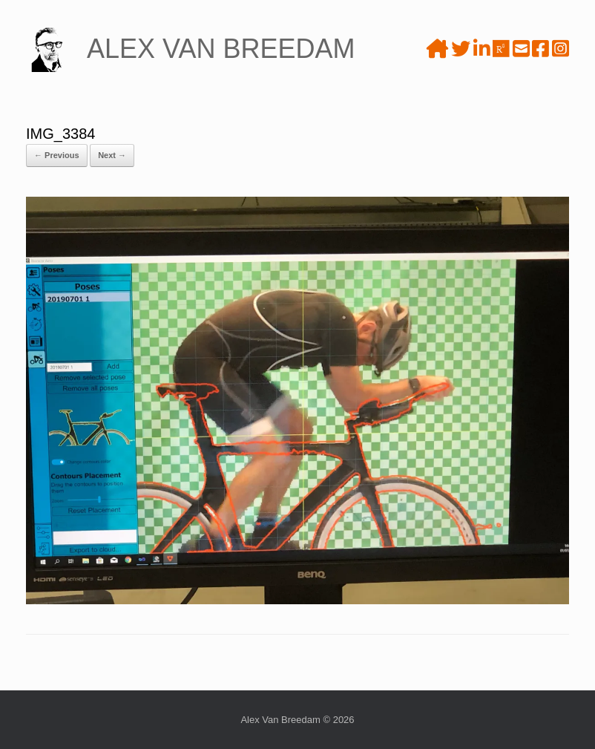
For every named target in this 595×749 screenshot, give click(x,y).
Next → (112, 155)
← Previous (56, 155)
